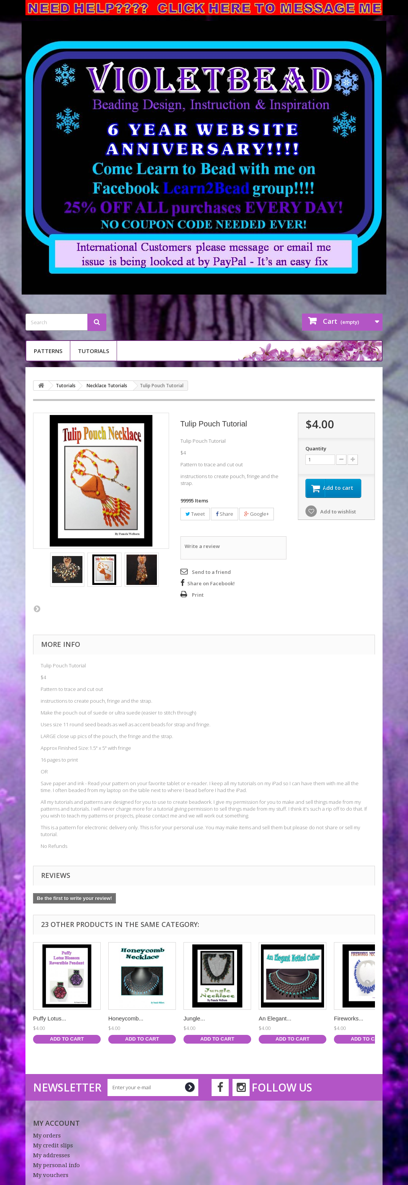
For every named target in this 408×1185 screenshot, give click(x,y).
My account (56, 1123)
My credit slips (53, 1145)
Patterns (48, 351)
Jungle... (194, 1018)
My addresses (51, 1155)
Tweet (195, 513)
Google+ (256, 513)
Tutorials (93, 351)
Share (224, 513)
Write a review (202, 546)
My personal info (56, 1165)
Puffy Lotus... (49, 1018)
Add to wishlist (337, 512)
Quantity (315, 448)
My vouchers (50, 1175)
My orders (47, 1135)
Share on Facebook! (211, 583)
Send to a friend (211, 572)
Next (37, 608)
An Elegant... (275, 1018)
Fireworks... (349, 1018)
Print (198, 594)
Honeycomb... (126, 1018)
